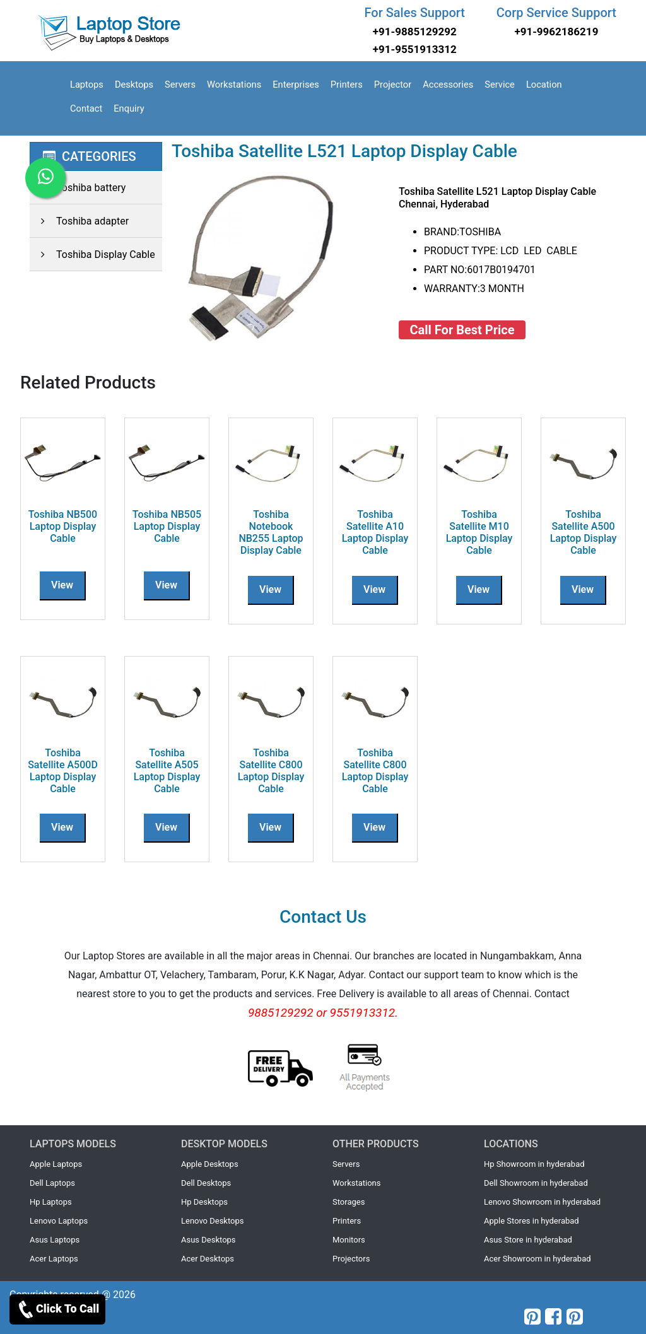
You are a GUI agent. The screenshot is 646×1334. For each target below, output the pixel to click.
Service (499, 84)
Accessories (448, 84)
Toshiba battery (78, 188)
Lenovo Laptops (59, 1221)
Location (544, 84)
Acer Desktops (207, 1258)
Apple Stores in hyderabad (531, 1221)
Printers (347, 84)
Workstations (234, 84)
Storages (348, 1202)
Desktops (134, 84)
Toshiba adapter (79, 221)
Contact (86, 108)
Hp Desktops (204, 1202)
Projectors (351, 1258)
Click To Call (57, 1309)
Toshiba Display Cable (92, 254)
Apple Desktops (209, 1164)
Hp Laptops (51, 1202)
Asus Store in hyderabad (528, 1239)
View (62, 585)
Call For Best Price (462, 329)
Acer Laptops (54, 1258)
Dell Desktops (206, 1183)
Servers (180, 84)
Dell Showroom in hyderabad (536, 1183)
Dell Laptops (52, 1183)
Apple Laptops (56, 1164)
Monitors (348, 1239)
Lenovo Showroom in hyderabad (542, 1202)
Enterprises (296, 84)
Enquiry (129, 108)
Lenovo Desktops (212, 1221)
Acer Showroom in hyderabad (537, 1258)
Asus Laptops (54, 1239)
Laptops (86, 84)
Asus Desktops (208, 1239)
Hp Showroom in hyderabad (534, 1164)
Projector (392, 84)
